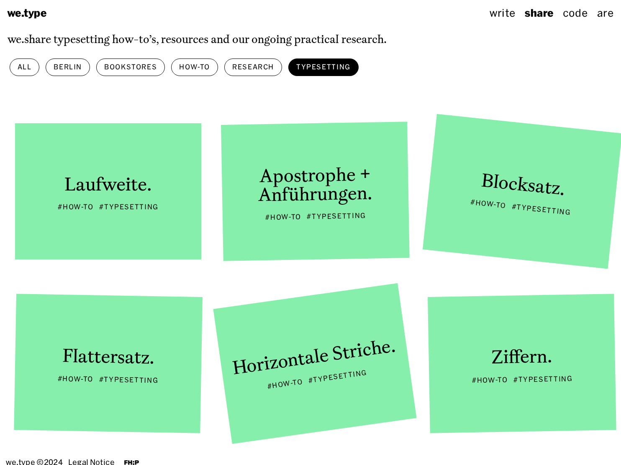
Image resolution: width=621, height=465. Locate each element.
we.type (27, 13)
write (502, 13)
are (605, 13)
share (539, 13)
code (575, 13)
